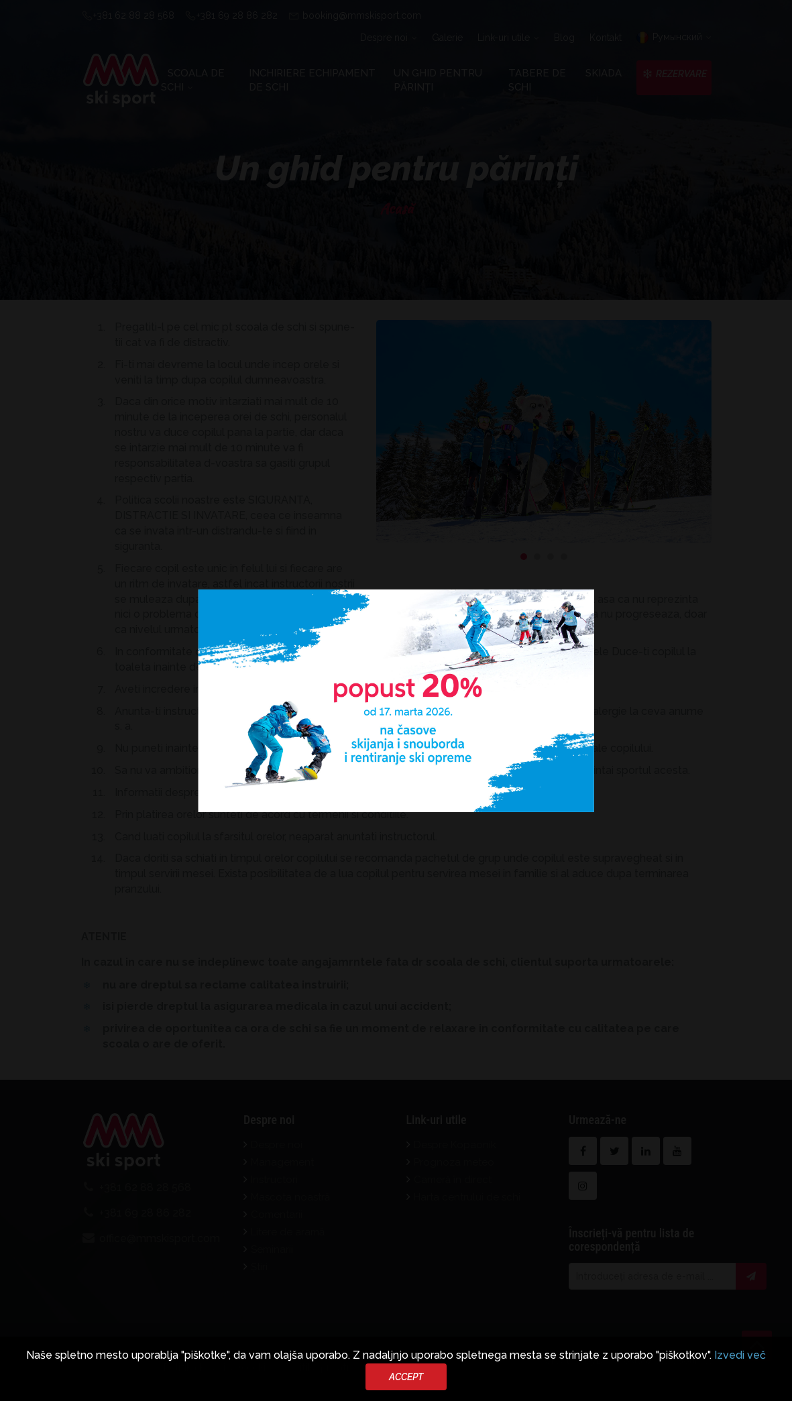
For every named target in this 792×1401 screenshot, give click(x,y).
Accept (406, 1376)
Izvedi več (740, 1355)
